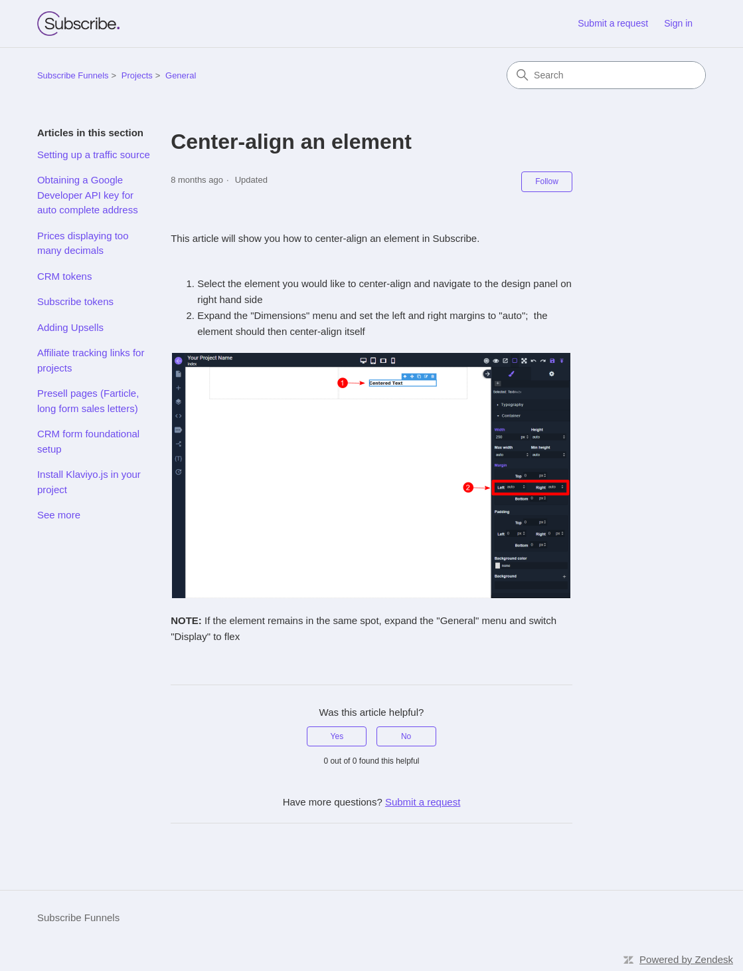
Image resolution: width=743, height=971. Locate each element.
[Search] (606, 75)
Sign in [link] (678, 23)
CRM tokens (64, 276)
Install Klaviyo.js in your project (89, 482)
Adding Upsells (70, 327)
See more (58, 514)
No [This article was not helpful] (406, 736)
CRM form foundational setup (88, 441)
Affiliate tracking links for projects (90, 360)
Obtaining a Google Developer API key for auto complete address (87, 194)
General (180, 75)
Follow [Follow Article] (546, 181)
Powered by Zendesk (686, 959)
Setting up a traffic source (93, 154)
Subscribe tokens (75, 301)
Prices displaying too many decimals (83, 243)
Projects (137, 75)
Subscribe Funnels (73, 75)
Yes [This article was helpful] (337, 736)
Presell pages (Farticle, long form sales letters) (88, 400)
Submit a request (613, 23)
